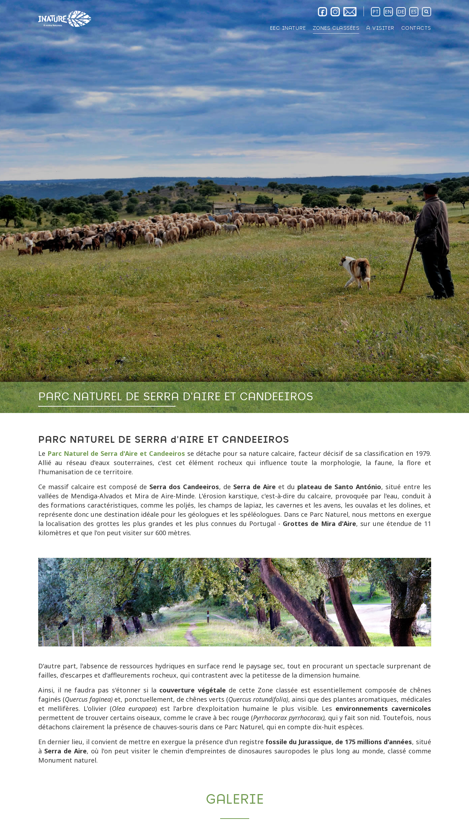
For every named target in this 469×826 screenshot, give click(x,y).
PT (375, 11)
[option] (234, 206)
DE (400, 11)
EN (388, 11)
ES (414, 11)
